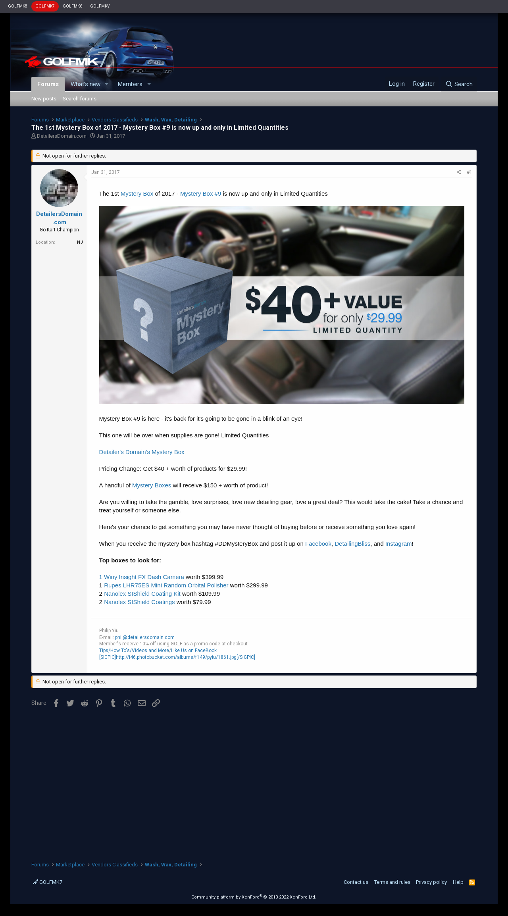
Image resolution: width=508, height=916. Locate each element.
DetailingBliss (352, 543)
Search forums (79, 99)
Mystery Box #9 (200, 193)
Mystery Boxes (151, 485)
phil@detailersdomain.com (145, 637)
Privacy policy (431, 882)
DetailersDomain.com (62, 136)
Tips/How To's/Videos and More (134, 650)
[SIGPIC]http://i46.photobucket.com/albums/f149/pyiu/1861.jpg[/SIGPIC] (177, 657)
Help (458, 882)
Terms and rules (392, 882)
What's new (85, 84)
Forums (48, 84)
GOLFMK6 (72, 6)
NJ (80, 242)
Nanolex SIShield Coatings (139, 601)
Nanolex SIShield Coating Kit (142, 593)
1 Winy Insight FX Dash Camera (141, 576)
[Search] (459, 84)
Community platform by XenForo (253, 897)
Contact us (356, 882)
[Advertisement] (254, 781)
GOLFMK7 (45, 6)
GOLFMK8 (17, 6)
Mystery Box (137, 193)
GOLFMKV (100, 6)
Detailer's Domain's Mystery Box (142, 451)
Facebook (318, 543)
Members (130, 84)
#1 (469, 172)
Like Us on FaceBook (194, 650)
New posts (43, 99)
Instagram (398, 543)
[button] (106, 84)
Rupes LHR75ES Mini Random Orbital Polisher (166, 585)
